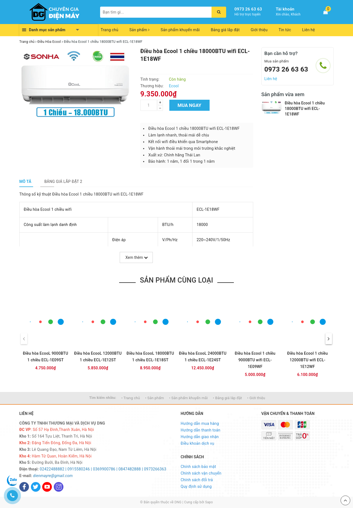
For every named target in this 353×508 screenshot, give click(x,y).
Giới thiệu (259, 30)
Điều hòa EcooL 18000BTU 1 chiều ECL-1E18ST (150, 356)
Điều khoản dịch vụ (197, 443)
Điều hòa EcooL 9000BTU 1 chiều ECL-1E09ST (45, 356)
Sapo (209, 502)
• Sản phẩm (154, 398)
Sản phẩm (139, 30)
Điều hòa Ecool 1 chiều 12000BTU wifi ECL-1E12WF (307, 360)
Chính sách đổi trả (197, 480)
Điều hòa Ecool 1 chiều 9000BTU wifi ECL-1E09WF (255, 360)
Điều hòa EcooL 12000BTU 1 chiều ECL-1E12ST (98, 356)
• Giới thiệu (256, 398)
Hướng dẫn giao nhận (200, 437)
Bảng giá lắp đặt (225, 30)
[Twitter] (36, 487)
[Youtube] (47, 487)
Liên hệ (308, 30)
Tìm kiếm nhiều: (102, 398)
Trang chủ (109, 30)
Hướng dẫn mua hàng (200, 423)
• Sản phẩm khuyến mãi (188, 398)
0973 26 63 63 (248, 9)
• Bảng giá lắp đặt (227, 398)
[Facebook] (24, 487)
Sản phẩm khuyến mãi (180, 30)
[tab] (25, 181)
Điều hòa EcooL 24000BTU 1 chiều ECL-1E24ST (202, 356)
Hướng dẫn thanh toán (200, 430)
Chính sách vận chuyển (201, 473)
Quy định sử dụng (196, 486)
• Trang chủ (130, 398)
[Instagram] (58, 487)
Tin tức (285, 30)
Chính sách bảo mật (198, 466)
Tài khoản (285, 9)
